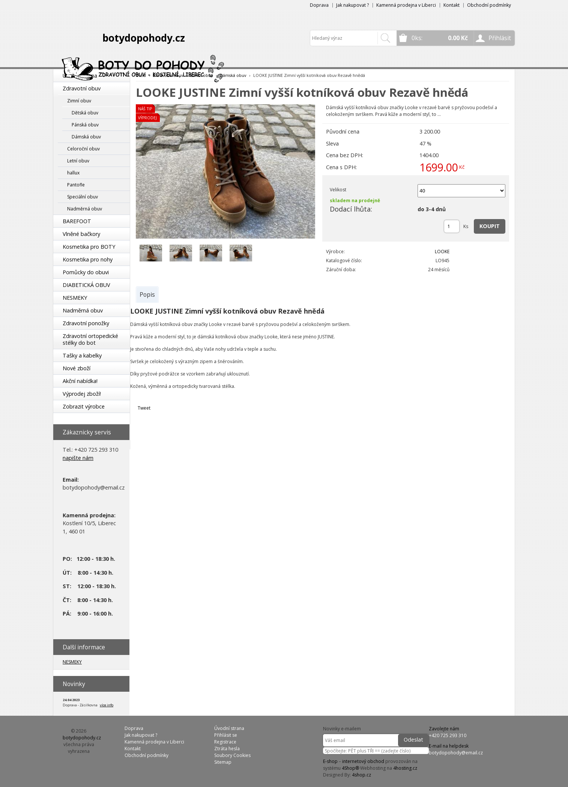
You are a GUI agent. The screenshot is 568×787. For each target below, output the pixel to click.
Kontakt (451, 5)
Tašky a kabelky (82, 355)
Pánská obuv (85, 125)
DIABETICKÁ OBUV (86, 284)
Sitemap (222, 762)
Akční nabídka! (80, 380)
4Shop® (350, 768)
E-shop (330, 761)
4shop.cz (361, 775)
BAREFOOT (77, 221)
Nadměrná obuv (84, 209)
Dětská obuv (85, 113)
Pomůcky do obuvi (86, 272)
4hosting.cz (405, 768)
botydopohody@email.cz (456, 752)
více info (106, 705)
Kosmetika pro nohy (88, 259)
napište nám (78, 457)
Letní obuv (78, 161)
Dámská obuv (86, 137)
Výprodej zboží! (82, 393)
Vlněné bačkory (81, 233)
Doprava (319, 5)
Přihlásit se (225, 735)
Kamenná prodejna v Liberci (406, 5)
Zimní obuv (79, 101)
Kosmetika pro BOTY (89, 246)
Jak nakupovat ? (352, 5)
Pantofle (76, 185)
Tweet (144, 408)
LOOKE (442, 251)
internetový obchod (363, 761)
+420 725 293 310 (447, 735)
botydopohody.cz (143, 38)
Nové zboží (76, 368)
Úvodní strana (229, 728)
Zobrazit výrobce (84, 406)
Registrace (225, 742)
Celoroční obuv (83, 149)
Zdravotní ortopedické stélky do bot (90, 339)
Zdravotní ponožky (86, 323)
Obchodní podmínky (489, 5)
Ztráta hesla (227, 748)
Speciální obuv (82, 197)
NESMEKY (75, 297)
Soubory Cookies (232, 755)
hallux (73, 173)
